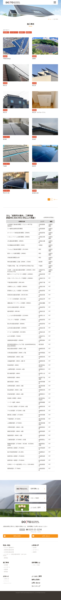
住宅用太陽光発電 (9, 552)
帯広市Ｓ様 (6, 193)
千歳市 (5, 166)
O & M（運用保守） (9, 547)
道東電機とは (36, 562)
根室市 (34, 166)
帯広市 (5, 85)
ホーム (49, 19)
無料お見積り (17, 536)
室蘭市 (34, 58)
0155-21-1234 (35, 529)
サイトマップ (36, 586)
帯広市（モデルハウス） (39, 112)
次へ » (55, 199)
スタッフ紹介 (36, 565)
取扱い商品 (6, 545)
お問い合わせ (46, 536)
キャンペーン (7, 583)
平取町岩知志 (7, 58)
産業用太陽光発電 (9, 549)
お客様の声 (35, 545)
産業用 (21, 32)
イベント (6, 581)
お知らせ (6, 576)
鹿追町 (34, 139)
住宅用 (5, 32)
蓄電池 (28, 32)
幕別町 (5, 139)
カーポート (13, 32)
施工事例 (6, 562)
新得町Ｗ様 (35, 193)
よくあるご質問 (37, 576)
